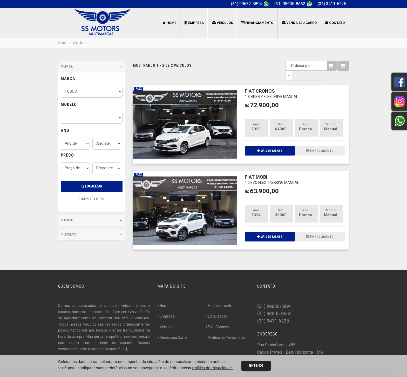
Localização (216, 307)
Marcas (92, 220)
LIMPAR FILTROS (91, 199)
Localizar (91, 186)
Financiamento (257, 23)
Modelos (92, 234)
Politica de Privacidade (225, 328)
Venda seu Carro (299, 23)
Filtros (92, 67)
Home (169, 23)
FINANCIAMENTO (320, 141)
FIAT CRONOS (271, 84)
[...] (128, 340)
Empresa (194, 23)
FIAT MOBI (272, 170)
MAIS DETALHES (269, 141)
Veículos (222, 23)
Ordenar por (290, 66)
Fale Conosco (218, 317)
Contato (335, 23)
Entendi (256, 365)
